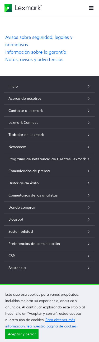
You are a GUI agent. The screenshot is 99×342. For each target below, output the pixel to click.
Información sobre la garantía (35, 52)
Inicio (49, 86)
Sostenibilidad (49, 231)
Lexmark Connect (49, 122)
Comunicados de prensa (49, 170)
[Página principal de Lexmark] (23, 8)
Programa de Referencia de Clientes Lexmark (49, 159)
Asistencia (49, 267)
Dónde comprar (49, 207)
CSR (49, 255)
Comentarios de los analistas (49, 195)
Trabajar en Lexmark (49, 134)
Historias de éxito (49, 183)
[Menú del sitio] (91, 7)
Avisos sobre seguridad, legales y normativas (38, 41)
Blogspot (49, 219)
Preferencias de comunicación (49, 243)
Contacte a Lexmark (49, 110)
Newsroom (49, 146)
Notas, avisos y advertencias (34, 59)
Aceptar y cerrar (22, 337)
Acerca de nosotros (49, 98)
